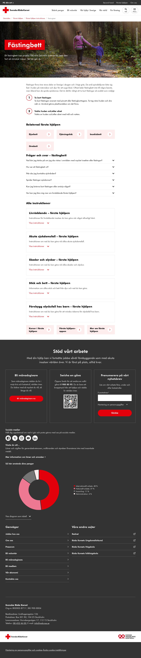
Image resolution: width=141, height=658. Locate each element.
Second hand (108, 2)
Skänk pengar (58, 10)
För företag (115, 10)
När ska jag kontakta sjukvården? (41, 173)
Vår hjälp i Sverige (88, 10)
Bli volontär (72, 10)
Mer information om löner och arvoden (25, 457)
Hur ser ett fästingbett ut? (37, 166)
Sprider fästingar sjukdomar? (39, 180)
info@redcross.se (41, 623)
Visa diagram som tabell (16, 516)
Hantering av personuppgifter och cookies (24, 650)
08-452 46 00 (19, 623)
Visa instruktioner (36, 222)
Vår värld (103, 10)
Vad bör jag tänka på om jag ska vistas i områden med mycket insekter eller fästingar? (64, 160)
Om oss (133, 2)
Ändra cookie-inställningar (54, 650)
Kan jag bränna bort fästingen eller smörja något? (48, 186)
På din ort (7, 2)
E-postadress (115, 396)
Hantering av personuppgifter (111, 404)
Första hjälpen (122, 2)
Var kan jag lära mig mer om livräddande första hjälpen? (51, 193)
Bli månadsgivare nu (26, 398)
